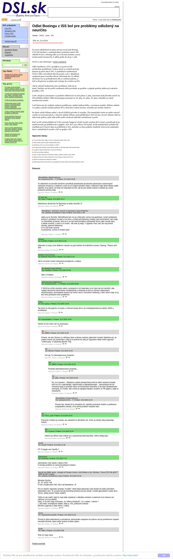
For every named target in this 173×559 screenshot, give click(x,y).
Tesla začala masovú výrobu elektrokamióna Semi (46, 142)
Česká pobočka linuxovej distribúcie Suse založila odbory (13, 117)
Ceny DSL (8, 28)
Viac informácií (130, 555)
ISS (52, 35)
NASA (41, 35)
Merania (15, 50)
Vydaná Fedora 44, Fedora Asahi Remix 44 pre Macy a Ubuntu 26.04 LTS (14, 140)
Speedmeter (8, 50)
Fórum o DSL (9, 33)
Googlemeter (9, 55)
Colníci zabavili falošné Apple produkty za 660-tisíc (14, 112)
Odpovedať (41, 192)
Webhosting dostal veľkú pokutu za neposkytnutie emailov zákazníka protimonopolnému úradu (13, 105)
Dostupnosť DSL (10, 31)
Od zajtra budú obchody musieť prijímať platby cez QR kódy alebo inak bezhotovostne (15, 88)
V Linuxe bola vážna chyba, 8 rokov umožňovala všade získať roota (51, 140)
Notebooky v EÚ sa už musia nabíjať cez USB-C (46, 145)
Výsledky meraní (10, 36)
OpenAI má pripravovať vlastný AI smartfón (12, 134)
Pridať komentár (38, 544)
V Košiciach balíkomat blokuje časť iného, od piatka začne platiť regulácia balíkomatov (15, 95)
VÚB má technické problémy (14, 100)
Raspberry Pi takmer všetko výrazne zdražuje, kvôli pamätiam (13, 76)
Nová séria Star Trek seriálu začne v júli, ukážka (14, 123)
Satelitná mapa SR (11, 41)
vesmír (47, 35)
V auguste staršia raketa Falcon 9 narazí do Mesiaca (47, 149)
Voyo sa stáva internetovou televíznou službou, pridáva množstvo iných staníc (13, 129)
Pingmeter (8, 52)
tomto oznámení (59, 62)
